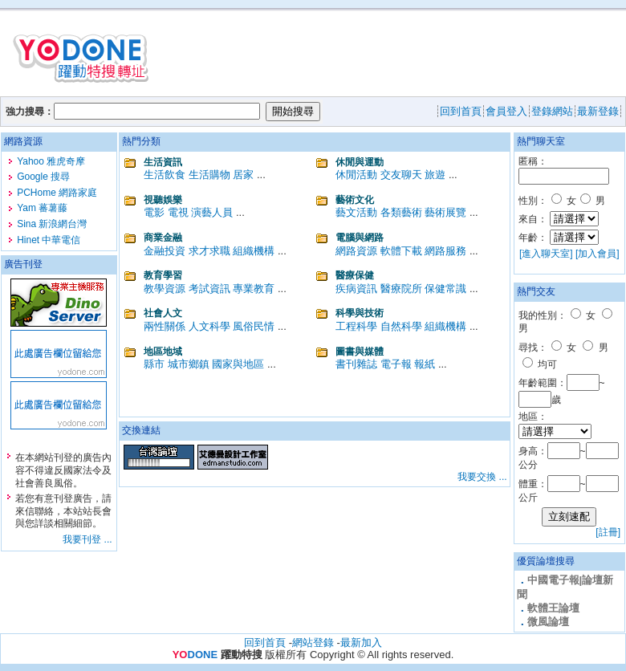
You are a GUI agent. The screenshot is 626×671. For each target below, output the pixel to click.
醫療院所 (401, 289)
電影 (154, 212)
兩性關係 (164, 326)
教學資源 (164, 289)
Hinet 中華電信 (48, 240)
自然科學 (401, 326)
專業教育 (253, 289)
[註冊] (608, 532)
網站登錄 (313, 642)
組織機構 (253, 251)
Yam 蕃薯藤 (42, 208)
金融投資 (164, 251)
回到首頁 (265, 642)
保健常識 (445, 289)
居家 (243, 175)
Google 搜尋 (43, 176)
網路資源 (356, 251)
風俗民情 (253, 326)
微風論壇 (548, 622)
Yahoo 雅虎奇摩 (51, 161)
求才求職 (209, 251)
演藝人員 (212, 212)
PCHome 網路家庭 (57, 192)
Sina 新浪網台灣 (52, 224)
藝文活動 (356, 212)
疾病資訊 (356, 289)
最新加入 (361, 642)
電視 (178, 212)
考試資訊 (209, 289)
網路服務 (445, 251)
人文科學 (209, 326)
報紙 (424, 364)
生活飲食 (164, 175)
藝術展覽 (445, 212)
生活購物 (209, 175)
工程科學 (356, 326)
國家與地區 (238, 364)
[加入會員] (597, 253)
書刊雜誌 (356, 364)
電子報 (396, 364)
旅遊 (435, 175)
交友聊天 (401, 175)
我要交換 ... (481, 476)
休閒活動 (356, 175)
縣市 (154, 364)
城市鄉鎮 (188, 364)
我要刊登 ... (87, 539)
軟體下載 (401, 251)
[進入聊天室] (546, 253)
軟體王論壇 (553, 608)
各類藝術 (401, 212)
